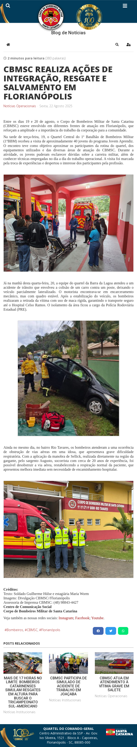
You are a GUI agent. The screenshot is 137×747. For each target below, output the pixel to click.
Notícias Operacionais (19, 106)
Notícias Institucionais (19, 712)
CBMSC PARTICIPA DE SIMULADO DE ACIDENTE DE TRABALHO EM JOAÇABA (68, 686)
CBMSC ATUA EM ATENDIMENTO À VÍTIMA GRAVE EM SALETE (114, 684)
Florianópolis (50, 630)
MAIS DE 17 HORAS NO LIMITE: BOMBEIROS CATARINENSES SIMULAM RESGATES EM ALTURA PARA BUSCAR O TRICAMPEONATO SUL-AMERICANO (23, 692)
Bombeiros (15, 630)
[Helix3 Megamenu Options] (125, 6)
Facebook (82, 618)
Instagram (66, 618)
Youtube (97, 618)
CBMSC (32, 630)
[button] (117, 44)
